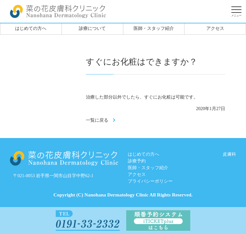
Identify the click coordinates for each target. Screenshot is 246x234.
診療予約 (137, 161)
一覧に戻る (97, 120)
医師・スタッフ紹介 (154, 28)
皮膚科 (229, 154)
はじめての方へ (30, 28)
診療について (92, 28)
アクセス (215, 28)
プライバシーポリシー (150, 181)
